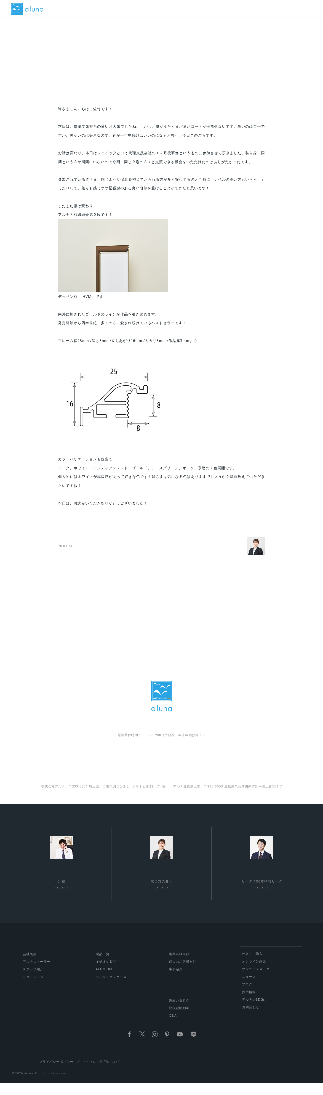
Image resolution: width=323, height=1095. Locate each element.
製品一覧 (102, 965)
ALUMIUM (104, 980)
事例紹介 (176, 980)
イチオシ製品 (106, 973)
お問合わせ (250, 1018)
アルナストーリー (36, 973)
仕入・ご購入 (252, 965)
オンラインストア (256, 980)
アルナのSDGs (253, 1011)
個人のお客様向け (182, 973)
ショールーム (33, 988)
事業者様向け (179, 965)
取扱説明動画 (179, 1019)
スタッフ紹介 (33, 980)
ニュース (249, 988)
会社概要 (30, 965)
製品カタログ (179, 1012)
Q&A (173, 1027)
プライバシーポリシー (58, 1073)
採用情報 (249, 1003)
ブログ (247, 996)
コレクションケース (111, 988)
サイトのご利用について (103, 1073)
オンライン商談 (254, 973)
